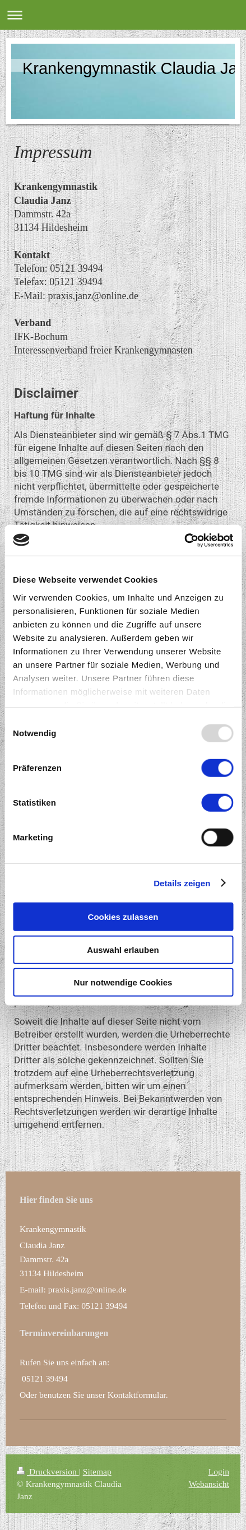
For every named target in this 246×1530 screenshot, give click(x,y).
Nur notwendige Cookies (123, 982)
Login (218, 1471)
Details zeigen (182, 882)
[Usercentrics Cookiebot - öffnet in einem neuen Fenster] (184, 540)
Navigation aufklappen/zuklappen (123, 15)
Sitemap (97, 1471)
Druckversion (48, 1471)
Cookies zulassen (123, 917)
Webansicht (209, 1484)
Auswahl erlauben (123, 949)
